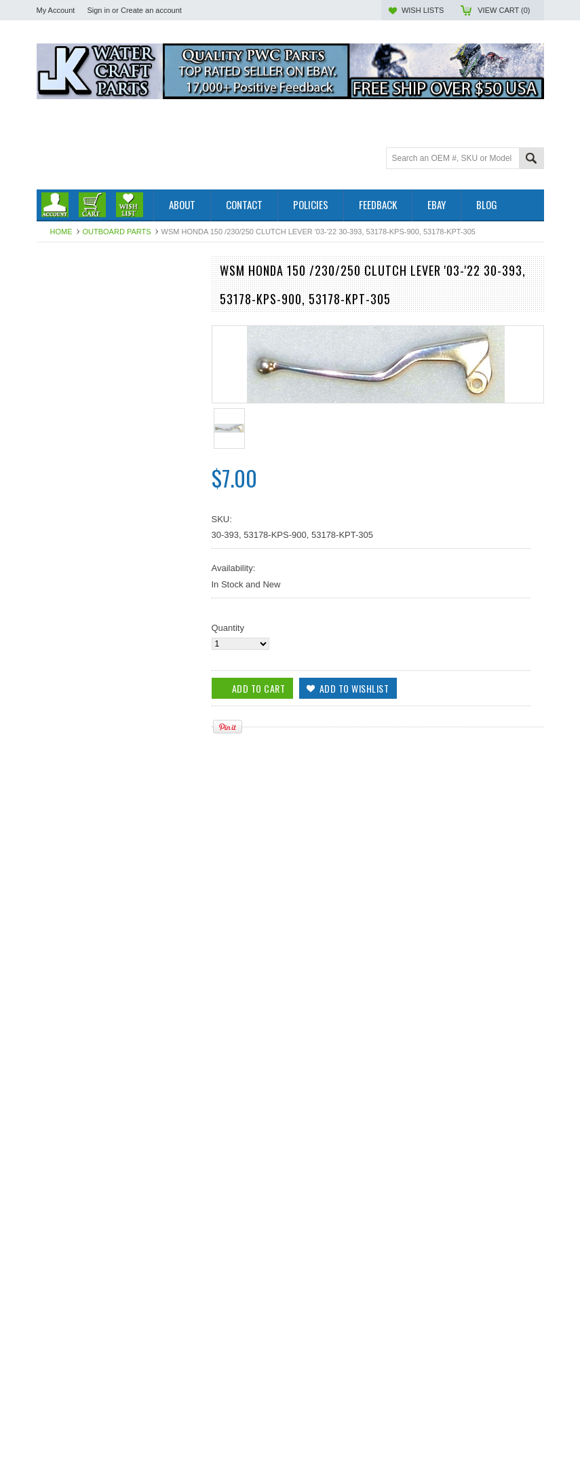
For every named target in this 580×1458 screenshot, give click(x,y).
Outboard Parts (117, 231)
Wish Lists (423, 10)
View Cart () (504, 10)
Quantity (228, 628)
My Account (56, 10)
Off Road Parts (66, 313)
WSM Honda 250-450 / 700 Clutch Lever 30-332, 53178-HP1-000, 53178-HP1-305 (117, 1415)
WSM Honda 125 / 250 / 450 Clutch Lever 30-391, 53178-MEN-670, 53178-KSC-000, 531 (117, 1238)
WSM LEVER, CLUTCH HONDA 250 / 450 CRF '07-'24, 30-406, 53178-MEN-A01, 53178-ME (117, 885)
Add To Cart (75, 940)
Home (61, 231)
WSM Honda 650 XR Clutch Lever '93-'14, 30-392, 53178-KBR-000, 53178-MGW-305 (117, 1061)
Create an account (151, 10)
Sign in (98, 10)
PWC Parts (58, 301)
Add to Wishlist (182, 939)
